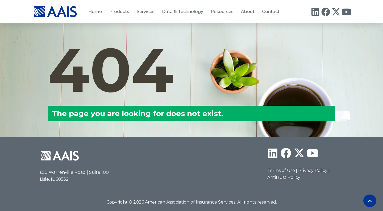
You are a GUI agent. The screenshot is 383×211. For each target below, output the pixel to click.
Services (146, 11)
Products (119, 11)
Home (95, 11)
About (248, 11)
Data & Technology (182, 11)
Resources (222, 11)
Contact (271, 11)
